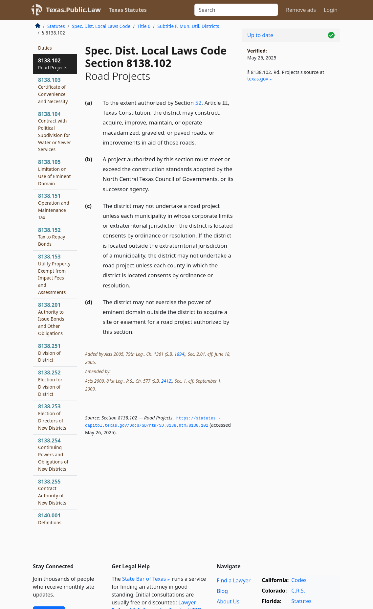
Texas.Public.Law (73, 9)
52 (198, 102)
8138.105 (54, 172)
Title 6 (144, 26)
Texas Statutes (128, 9)
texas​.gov (257, 79)
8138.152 (51, 236)
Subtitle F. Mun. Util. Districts (188, 26)
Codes (298, 580)
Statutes (56, 26)
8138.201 (51, 318)
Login (331, 9)
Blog (222, 591)
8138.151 (53, 206)
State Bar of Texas (144, 578)
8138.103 (53, 90)
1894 (179, 354)
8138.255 (52, 492)
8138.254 (53, 454)
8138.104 (54, 131)
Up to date (260, 35)
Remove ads (301, 9)
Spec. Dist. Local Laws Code (101, 26)
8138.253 (52, 417)
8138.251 (49, 352)
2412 (166, 381)
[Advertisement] (291, 138)
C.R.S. (298, 590)
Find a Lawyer (234, 580)
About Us (228, 601)
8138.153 (54, 274)
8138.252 (50, 383)
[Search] (236, 10)
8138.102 (52, 64)
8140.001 (49, 519)
